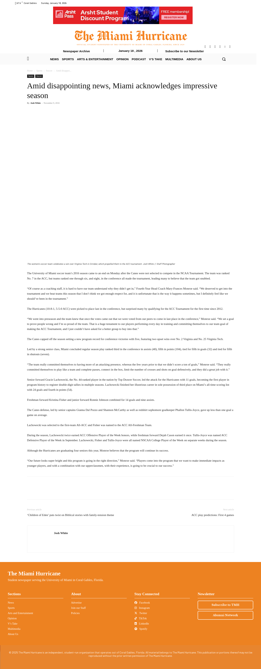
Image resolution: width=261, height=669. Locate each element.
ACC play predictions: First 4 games (212, 515)
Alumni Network (225, 615)
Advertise (76, 602)
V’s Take (12, 623)
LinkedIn (141, 623)
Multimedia (14, 628)
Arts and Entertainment (20, 613)
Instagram (142, 607)
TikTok (140, 618)
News (11, 602)
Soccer (49, 70)
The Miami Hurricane (34, 573)
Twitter (140, 613)
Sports (39, 70)
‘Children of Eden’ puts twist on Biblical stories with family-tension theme (70, 515)
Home (30, 70)
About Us (13, 634)
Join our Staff (78, 607)
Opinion (12, 618)
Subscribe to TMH (225, 605)
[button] (223, 59)
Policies (75, 613)
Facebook (142, 602)
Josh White (35, 103)
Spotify (140, 628)
